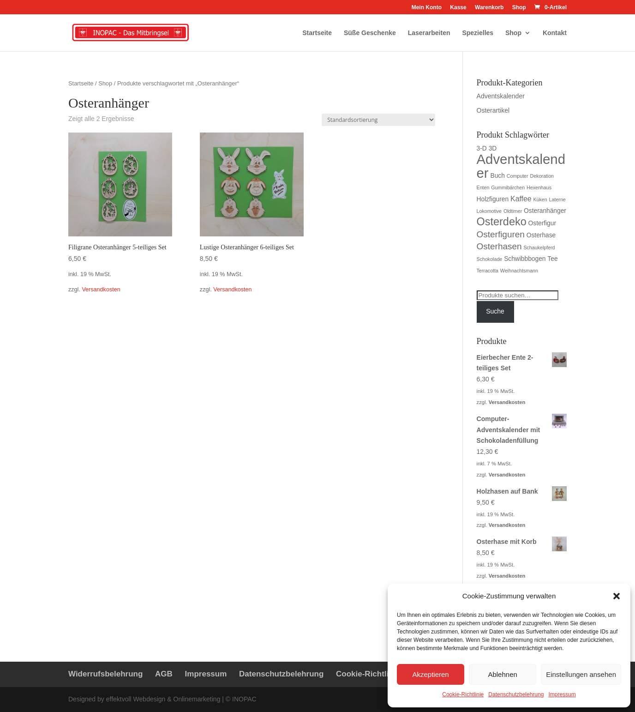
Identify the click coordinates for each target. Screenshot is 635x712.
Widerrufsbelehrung (105, 674)
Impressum (561, 694)
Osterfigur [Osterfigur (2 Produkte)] (542, 223)
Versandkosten (101, 289)
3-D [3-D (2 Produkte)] (482, 148)
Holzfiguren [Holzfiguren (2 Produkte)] (493, 199)
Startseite (317, 33)
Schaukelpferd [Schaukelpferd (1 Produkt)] (539, 247)
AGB (164, 674)
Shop (519, 8)
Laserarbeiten (429, 33)
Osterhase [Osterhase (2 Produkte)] (541, 235)
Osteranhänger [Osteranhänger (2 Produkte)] (545, 210)
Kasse (458, 8)
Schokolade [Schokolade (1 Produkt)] (490, 259)
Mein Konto (427, 8)
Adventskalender (501, 96)
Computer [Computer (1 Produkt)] (517, 176)
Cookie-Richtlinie (463, 694)
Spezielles (477, 33)
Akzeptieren (430, 674)
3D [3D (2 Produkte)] (493, 148)
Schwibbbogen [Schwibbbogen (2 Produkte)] (524, 258)
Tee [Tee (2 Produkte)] (552, 258)
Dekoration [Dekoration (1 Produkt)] (542, 176)
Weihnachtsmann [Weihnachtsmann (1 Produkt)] (519, 270)
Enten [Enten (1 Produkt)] (483, 187)
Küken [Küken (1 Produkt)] (540, 199)
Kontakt (555, 33)
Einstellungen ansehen (581, 674)
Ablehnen (502, 674)
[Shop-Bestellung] (378, 120)
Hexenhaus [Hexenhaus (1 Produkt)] (539, 187)
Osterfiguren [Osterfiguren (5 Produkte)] (501, 234)
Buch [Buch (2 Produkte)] (498, 175)
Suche (495, 311)
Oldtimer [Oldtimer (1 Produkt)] (512, 211)
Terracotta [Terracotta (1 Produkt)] (487, 270)
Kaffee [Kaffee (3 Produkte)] (521, 199)
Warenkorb (489, 8)
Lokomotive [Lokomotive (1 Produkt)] (489, 211)
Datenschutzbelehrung (516, 694)
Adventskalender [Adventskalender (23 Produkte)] (521, 166)
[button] (616, 596)
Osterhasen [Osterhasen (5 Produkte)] (499, 246)
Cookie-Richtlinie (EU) (377, 674)
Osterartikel (493, 110)
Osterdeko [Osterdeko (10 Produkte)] (502, 222)
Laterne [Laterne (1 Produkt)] (557, 199)
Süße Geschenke (370, 33)
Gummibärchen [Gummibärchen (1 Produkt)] (508, 187)
